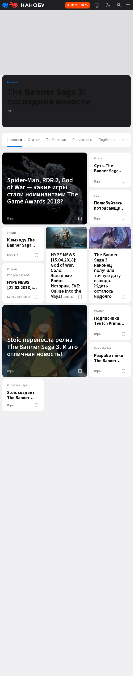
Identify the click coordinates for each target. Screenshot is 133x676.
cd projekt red (18, 275)
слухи (12, 269)
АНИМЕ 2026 (77, 5)
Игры (10, 218)
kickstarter (102, 348)
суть (98, 158)
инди (11, 232)
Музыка (12, 255)
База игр (13, 82)
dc (96, 195)
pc (25, 385)
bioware (13, 385)
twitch (99, 311)
